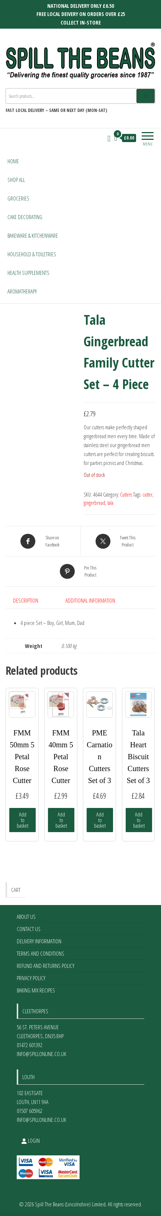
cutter (147, 494)
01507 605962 (29, 1110)
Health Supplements (28, 272)
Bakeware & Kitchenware (32, 235)
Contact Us (29, 929)
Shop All (16, 179)
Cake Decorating (24, 217)
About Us (26, 916)
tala (110, 502)
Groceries (18, 198)
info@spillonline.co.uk (41, 1054)
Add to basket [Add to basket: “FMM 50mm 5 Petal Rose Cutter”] (22, 820)
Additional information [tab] (90, 600)
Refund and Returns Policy (45, 965)
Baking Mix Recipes (36, 990)
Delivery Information (39, 941)
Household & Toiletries (31, 254)
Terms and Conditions (40, 953)
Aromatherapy (22, 291)
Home (13, 161)
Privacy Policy (31, 978)
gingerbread (94, 502)
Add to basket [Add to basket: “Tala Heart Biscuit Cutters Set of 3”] (139, 820)
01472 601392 (29, 1045)
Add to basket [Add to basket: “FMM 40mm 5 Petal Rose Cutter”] (61, 820)
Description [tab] (25, 600)
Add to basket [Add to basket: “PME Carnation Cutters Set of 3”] (100, 820)
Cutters (126, 494)
